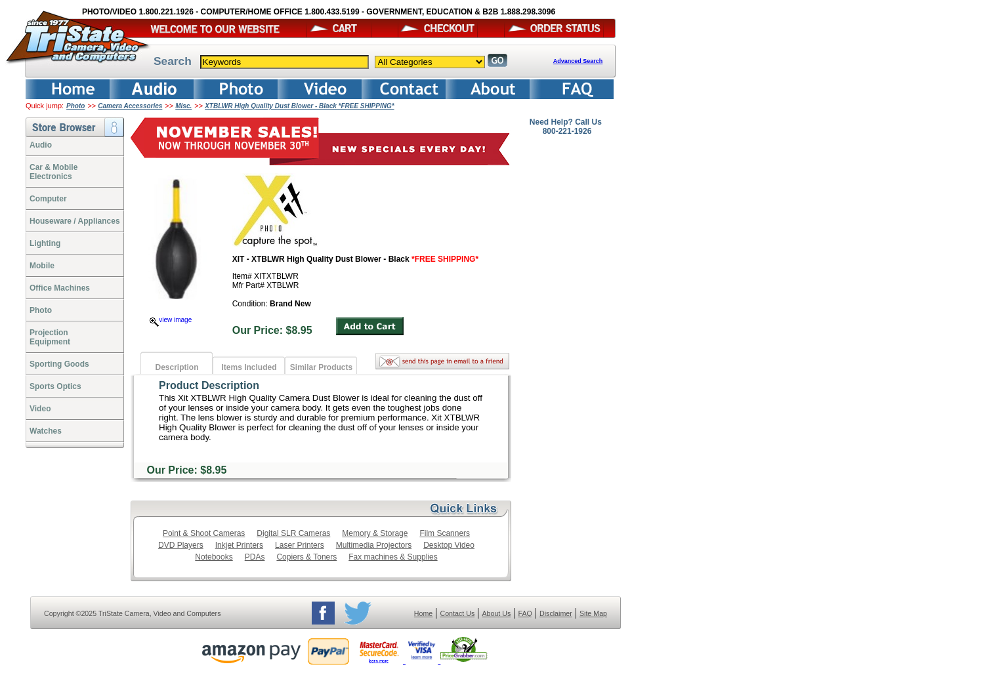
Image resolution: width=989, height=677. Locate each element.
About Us (496, 613)
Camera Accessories (130, 106)
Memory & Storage (375, 533)
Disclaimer (555, 613)
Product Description (209, 385)
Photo (75, 106)
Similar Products (321, 367)
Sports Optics (55, 386)
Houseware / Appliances (75, 221)
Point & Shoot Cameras (204, 533)
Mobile (42, 265)
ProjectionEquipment (50, 337)
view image (171, 319)
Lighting (45, 243)
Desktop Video (448, 545)
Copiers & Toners (306, 557)
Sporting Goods (59, 364)
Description (176, 367)
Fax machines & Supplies (392, 557)
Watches (46, 431)
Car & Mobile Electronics (53, 172)
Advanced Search (578, 61)
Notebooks (213, 557)
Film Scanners (444, 533)
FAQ (525, 613)
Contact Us (457, 613)
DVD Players (180, 545)
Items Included (248, 367)
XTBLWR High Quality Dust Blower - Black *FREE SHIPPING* (299, 106)
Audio (41, 145)
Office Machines (60, 288)
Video (40, 408)
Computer (48, 198)
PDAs (255, 557)
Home (423, 613)
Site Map (593, 613)
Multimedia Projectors (373, 545)
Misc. (183, 106)
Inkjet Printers (239, 545)
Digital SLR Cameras (293, 533)
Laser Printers (299, 545)
